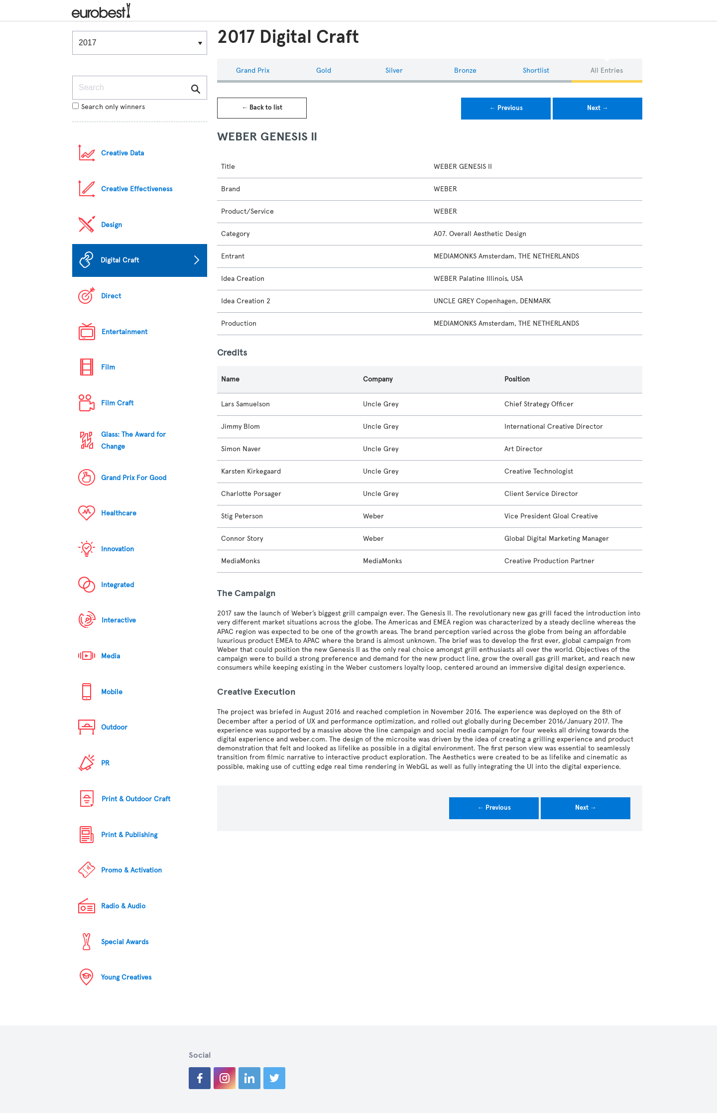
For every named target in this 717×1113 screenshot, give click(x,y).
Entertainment (124, 332)
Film (108, 367)
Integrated (117, 585)
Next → (597, 108)
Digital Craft (120, 260)
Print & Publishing (129, 835)
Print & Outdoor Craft (136, 799)
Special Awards (124, 942)
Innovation (117, 549)
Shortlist (536, 70)
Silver (394, 70)
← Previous (506, 108)
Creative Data (122, 153)
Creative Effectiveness (136, 189)
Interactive (119, 620)
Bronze (465, 70)
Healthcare (118, 513)
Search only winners (108, 107)
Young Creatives (126, 977)
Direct (111, 296)
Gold (323, 70)
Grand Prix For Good (133, 478)
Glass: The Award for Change (133, 440)
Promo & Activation (131, 870)
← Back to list (261, 108)
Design (111, 225)
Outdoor (114, 727)
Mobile (111, 692)
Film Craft (117, 403)
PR (105, 763)
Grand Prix (252, 70)
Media (110, 656)
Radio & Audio (123, 906)
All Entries (607, 70)
